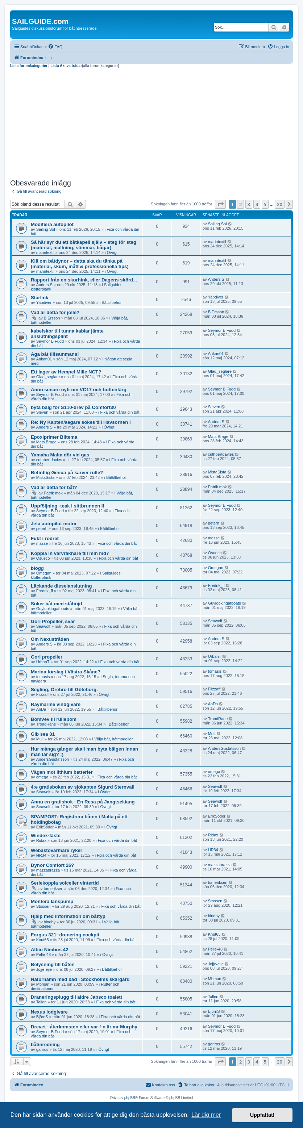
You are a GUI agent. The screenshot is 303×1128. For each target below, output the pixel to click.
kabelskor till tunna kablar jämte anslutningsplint (67, 333)
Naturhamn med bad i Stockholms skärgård (80, 979)
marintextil (45, 252)
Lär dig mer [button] (206, 1115)
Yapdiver (44, 302)
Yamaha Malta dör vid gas (60, 455)
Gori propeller (46, 657)
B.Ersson (52, 318)
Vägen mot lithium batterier (62, 772)
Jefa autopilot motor (54, 523)
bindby (49, 922)
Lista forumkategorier (28, 66)
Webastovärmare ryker (56, 850)
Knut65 (42, 939)
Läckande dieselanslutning (61, 586)
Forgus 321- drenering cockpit (65, 934)
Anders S (44, 285)
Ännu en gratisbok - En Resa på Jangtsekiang (83, 802)
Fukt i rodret (45, 538)
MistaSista (45, 477)
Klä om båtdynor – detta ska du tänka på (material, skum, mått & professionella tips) (80, 263)
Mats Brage (46, 442)
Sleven (42, 412)
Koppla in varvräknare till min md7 (70, 553)
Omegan (43, 573)
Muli (39, 739)
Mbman (43, 984)
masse (42, 543)
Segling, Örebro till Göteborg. (64, 689)
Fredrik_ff (44, 591)
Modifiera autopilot (52, 224)
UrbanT (43, 662)
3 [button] (249, 204)
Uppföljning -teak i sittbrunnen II (67, 506)
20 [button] (279, 204)
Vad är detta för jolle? (55, 312)
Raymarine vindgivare (55, 704)
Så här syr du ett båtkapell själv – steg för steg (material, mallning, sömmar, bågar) (83, 244)
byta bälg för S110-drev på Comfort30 (73, 407)
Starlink (39, 297)
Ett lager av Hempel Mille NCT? (66, 372)
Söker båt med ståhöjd (56, 603)
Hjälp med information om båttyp (68, 916)
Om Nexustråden (50, 639)
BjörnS (42, 1017)
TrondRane (46, 724)
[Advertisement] (151, 122)
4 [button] (257, 204)
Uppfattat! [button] (262, 1115)
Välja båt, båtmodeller (113, 739)
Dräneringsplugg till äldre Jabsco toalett (76, 997)
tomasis (43, 676)
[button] (220, 204)
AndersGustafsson (52, 759)
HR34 (41, 855)
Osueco (43, 558)
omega (42, 777)
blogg (37, 568)
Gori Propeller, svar (53, 621)
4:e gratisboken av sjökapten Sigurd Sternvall (82, 787)
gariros (42, 1049)
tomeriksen (53, 888)
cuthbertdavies (49, 460)
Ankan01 (44, 359)
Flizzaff (42, 694)
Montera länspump (52, 901)
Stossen (43, 906)
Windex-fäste (46, 835)
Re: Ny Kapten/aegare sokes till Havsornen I (81, 422)
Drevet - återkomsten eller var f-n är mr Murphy (84, 1026)
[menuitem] (55, 46)
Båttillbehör (112, 302)
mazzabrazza (48, 870)
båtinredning (45, 1044)
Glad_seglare (48, 377)
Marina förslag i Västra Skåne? (65, 671)
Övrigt (112, 252)
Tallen (41, 1002)
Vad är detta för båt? (54, 487)
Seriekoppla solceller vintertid (65, 883)
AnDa (41, 709)
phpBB (129, 1098)
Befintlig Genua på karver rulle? (67, 472)
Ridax (41, 840)
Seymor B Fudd (50, 341)
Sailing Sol (45, 229)
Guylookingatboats (52, 608)
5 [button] (265, 204)
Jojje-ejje (44, 969)
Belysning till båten (53, 964)
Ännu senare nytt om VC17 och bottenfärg (78, 389)
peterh (41, 528)
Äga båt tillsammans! (55, 354)
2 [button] (240, 204)
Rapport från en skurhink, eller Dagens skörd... (84, 280)
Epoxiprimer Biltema (54, 437)
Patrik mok (53, 493)
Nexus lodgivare (49, 1012)
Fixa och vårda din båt (119, 412)
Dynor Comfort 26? (52, 865)
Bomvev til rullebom (53, 719)
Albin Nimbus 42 (49, 949)
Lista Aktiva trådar (66, 66)
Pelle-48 (43, 954)
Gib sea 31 (43, 734)
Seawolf (43, 626)
